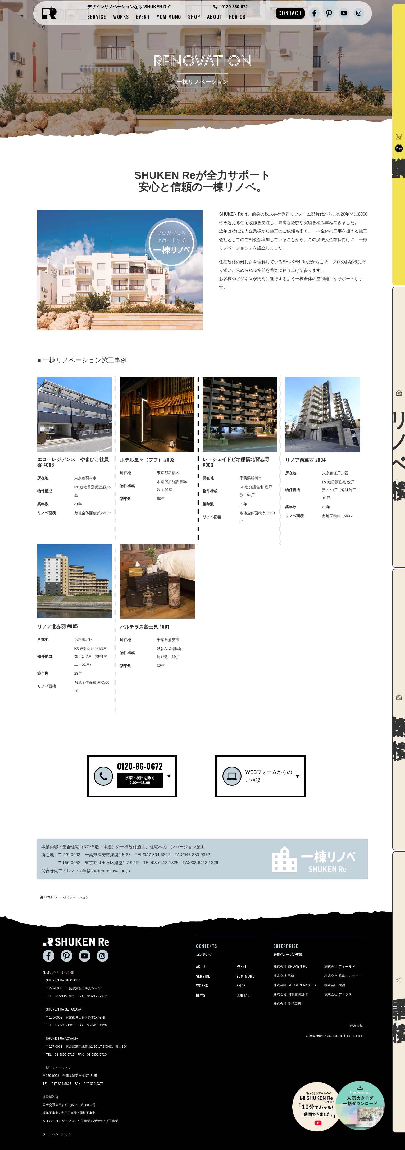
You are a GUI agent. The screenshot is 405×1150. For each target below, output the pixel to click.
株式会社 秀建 (284, 976)
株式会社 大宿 (334, 985)
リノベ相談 (398, 427)
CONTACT (290, 13)
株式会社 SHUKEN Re (290, 966)
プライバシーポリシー (58, 1134)
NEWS (201, 995)
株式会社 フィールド (339, 966)
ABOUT (214, 17)
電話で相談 (398, 992)
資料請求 (399, 143)
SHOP (194, 17)
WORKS (121, 17)
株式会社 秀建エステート (343, 976)
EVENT (143, 17)
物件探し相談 (398, 710)
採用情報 (356, 1025)
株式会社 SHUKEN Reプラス (295, 985)
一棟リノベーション (57, 1068)
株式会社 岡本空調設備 (291, 994)
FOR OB (237, 17)
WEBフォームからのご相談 (257, 776)
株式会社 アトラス (338, 994)
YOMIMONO (169, 17)
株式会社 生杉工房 (287, 1004)
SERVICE (96, 17)
